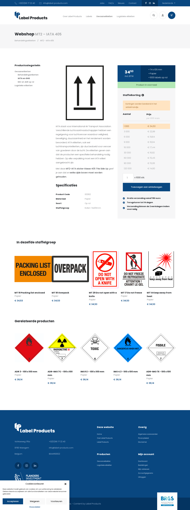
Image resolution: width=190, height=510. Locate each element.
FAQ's (111, 3)
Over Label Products (72, 16)
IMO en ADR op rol (26, 82)
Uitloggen (142, 477)
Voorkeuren (56, 501)
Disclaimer (142, 442)
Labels (89, 16)
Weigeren (34, 501)
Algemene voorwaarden (148, 434)
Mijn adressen (143, 469)
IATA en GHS (24, 78)
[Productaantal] (128, 177)
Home (99, 434)
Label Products (103, 442)
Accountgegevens (145, 473)
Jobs (102, 3)
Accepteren (13, 501)
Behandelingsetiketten (25, 40)
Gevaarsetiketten (104, 16)
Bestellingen (143, 465)
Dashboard (142, 461)
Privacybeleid (34, 507)
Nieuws (121, 3)
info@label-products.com (61, 447)
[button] (65, 484)
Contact (132, 3)
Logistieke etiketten (126, 16)
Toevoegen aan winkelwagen (146, 187)
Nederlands (168, 3)
